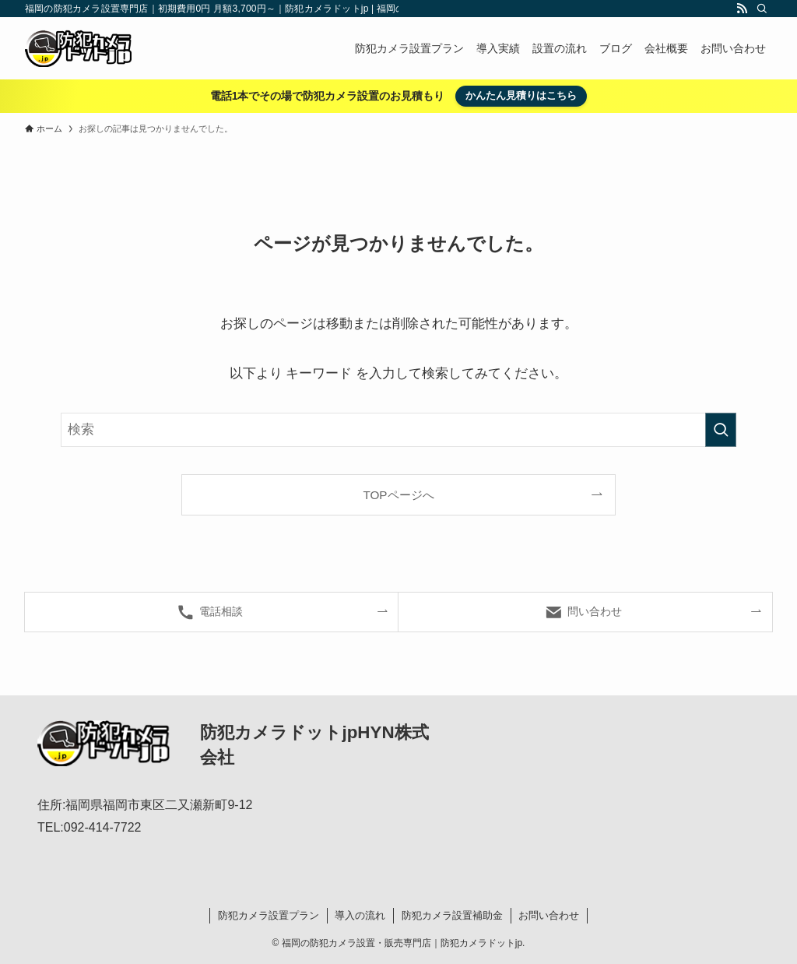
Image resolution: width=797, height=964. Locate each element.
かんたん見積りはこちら (521, 95)
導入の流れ (360, 915)
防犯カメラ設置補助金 (452, 915)
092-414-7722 (103, 827)
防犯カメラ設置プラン (268, 915)
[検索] (762, 8)
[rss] (742, 8)
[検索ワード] (398, 430)
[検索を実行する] (720, 430)
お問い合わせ (548, 915)
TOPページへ (398, 494)
